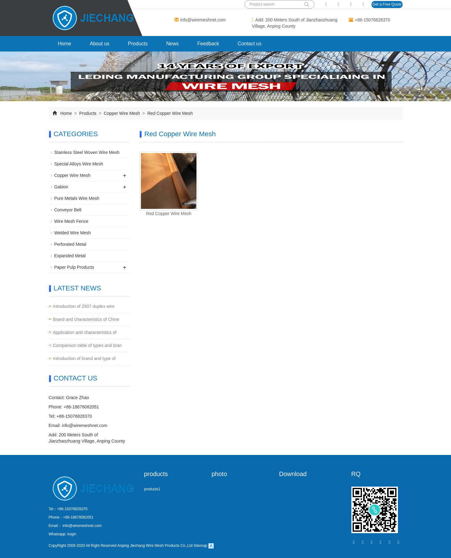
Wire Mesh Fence (71, 221)
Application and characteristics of (85, 332)
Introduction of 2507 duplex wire (84, 306)
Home (64, 43)
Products (137, 43)
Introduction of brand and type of (84, 358)
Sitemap (200, 545)
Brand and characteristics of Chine (86, 319)
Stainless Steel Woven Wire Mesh (87, 152)
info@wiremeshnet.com (203, 19)
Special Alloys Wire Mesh (78, 163)
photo (219, 473)
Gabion (61, 186)
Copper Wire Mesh (121, 113)
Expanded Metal (70, 255)
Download (293, 473)
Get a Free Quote (386, 4)
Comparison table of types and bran (87, 345)
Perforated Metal (70, 244)
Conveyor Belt (68, 209)
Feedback (208, 43)
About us (99, 43)
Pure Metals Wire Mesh (76, 198)
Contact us (249, 43)
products (156, 473)
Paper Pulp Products (74, 267)
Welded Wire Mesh (72, 232)
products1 (152, 489)
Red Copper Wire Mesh (169, 113)
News (172, 43)
